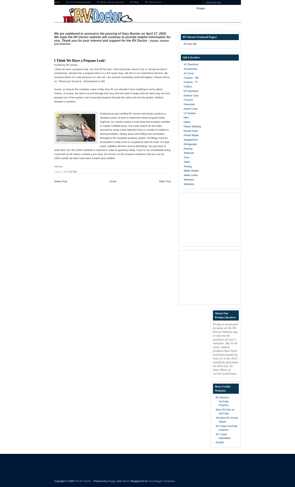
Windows (189, 179)
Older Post (165, 181)
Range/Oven (191, 139)
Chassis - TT (191, 82)
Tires (186, 157)
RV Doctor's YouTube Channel (222, 401)
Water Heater (191, 170)
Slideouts (189, 152)
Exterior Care (191, 95)
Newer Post (60, 181)
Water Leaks (191, 175)
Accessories (190, 68)
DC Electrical (191, 91)
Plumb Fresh (191, 130)
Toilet (187, 161)
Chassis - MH (191, 77)
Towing (188, 166)
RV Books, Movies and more (110, 2)
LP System (70, 172)
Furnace (188, 99)
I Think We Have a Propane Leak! (80, 61)
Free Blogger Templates (161, 481)
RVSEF (220, 442)
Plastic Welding (192, 126)
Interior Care (191, 108)
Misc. (187, 117)
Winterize (189, 184)
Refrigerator (190, 144)
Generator (189, 104)
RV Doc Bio (190, 43)
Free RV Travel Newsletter (78, 2)
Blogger (201, 8)
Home (57, 2)
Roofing (188, 148)
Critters (188, 86)
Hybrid (125, 481)
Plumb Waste (191, 135)
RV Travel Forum (153, 2)
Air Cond (189, 73)
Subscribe (230, 25)
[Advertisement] (99, 51)
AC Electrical (191, 64)
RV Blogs (134, 2)
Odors (187, 122)
